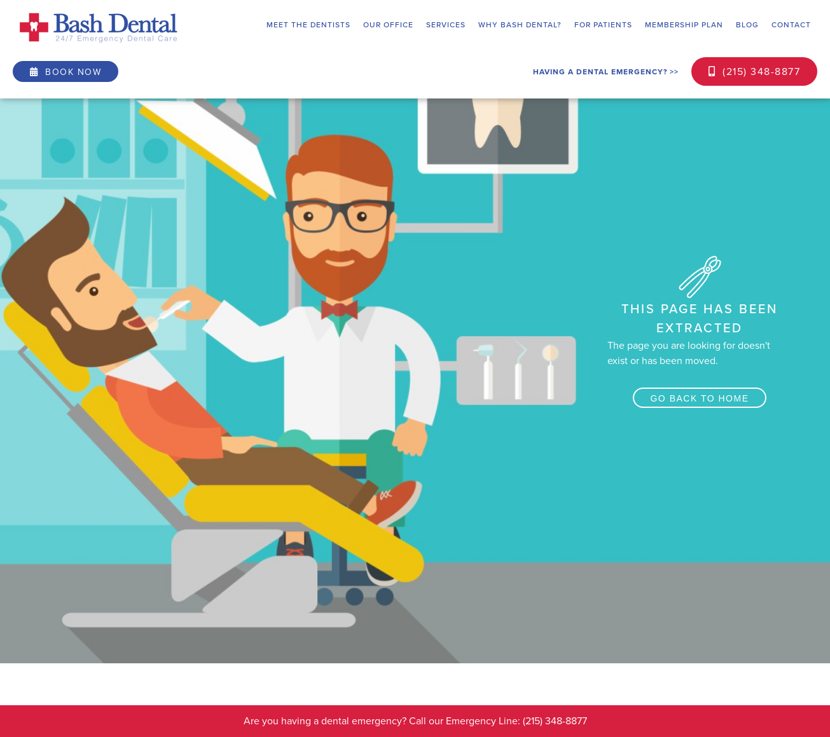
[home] (98, 28)
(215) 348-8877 (754, 71)
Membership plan (684, 24)
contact (791, 24)
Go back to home (699, 398)
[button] (308, 25)
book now (65, 72)
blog (747, 24)
